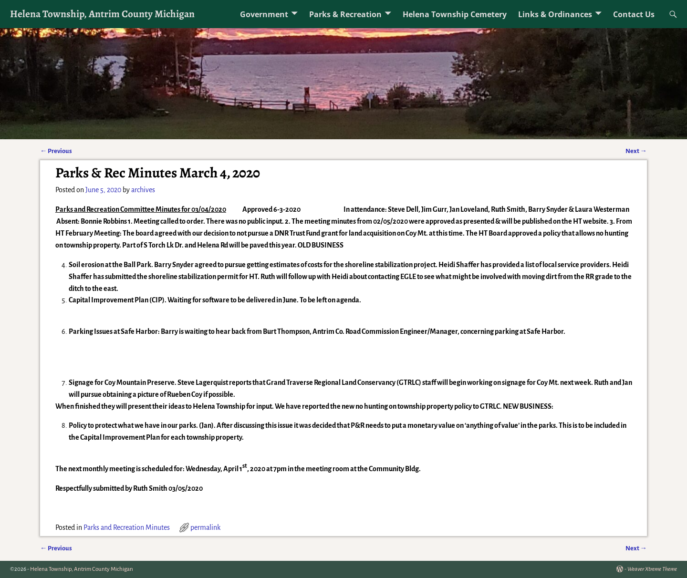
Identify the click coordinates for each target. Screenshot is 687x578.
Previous (56, 151)
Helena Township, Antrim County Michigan (102, 14)
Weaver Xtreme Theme (652, 569)
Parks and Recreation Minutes (126, 527)
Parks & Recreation (345, 14)
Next (636, 151)
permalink (205, 527)
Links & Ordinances (555, 14)
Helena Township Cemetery (455, 14)
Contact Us (634, 14)
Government (264, 14)
